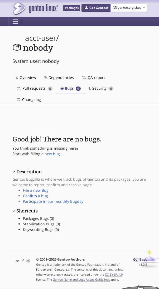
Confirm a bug (35, 195)
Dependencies (59, 77)
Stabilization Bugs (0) (41, 223)
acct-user (40, 38)
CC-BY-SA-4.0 (114, 274)
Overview (26, 77)
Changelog (28, 99)
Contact (140, 259)
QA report (93, 77)
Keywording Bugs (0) (41, 229)
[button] (96, 8)
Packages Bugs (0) (38, 218)
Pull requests (35, 88)
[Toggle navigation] (15, 21)
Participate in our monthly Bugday (53, 201)
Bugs (70, 88)
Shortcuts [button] (27, 211)
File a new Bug (36, 190)
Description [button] (29, 171)
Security (101, 88)
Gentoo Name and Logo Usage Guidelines (81, 279)
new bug (52, 153)
